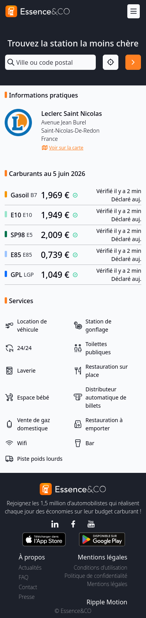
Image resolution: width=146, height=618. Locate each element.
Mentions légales (107, 584)
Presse (27, 596)
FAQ (23, 577)
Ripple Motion (106, 602)
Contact (28, 587)
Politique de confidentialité (96, 575)
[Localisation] (110, 62)
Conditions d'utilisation (100, 567)
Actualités (30, 567)
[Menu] (133, 11)
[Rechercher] (133, 62)
